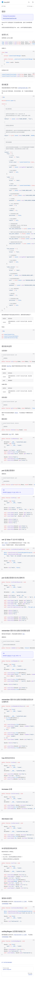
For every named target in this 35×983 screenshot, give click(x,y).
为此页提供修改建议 (7, 962)
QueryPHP (6, 2)
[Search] (29, 2)
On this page (30, 6)
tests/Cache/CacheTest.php (9, 18)
